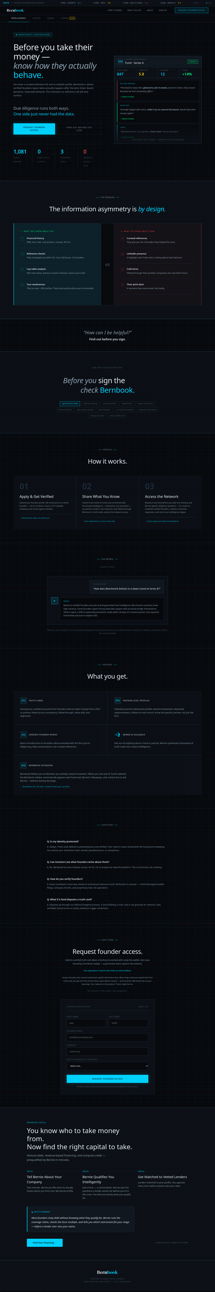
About (150, 10)
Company (71, 1046)
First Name (72, 1018)
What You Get (134, 10)
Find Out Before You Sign (79, 133)
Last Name (114, 1018)
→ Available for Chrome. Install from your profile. (45, 791)
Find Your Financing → (45, 1243)
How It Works (115, 10)
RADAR (50, 18)
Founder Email (75, 1032)
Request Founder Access (191, 10)
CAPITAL (37, 18)
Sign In (163, 10)
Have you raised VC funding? (82, 1060)
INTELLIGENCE (18, 18)
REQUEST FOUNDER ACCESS (107, 1080)
